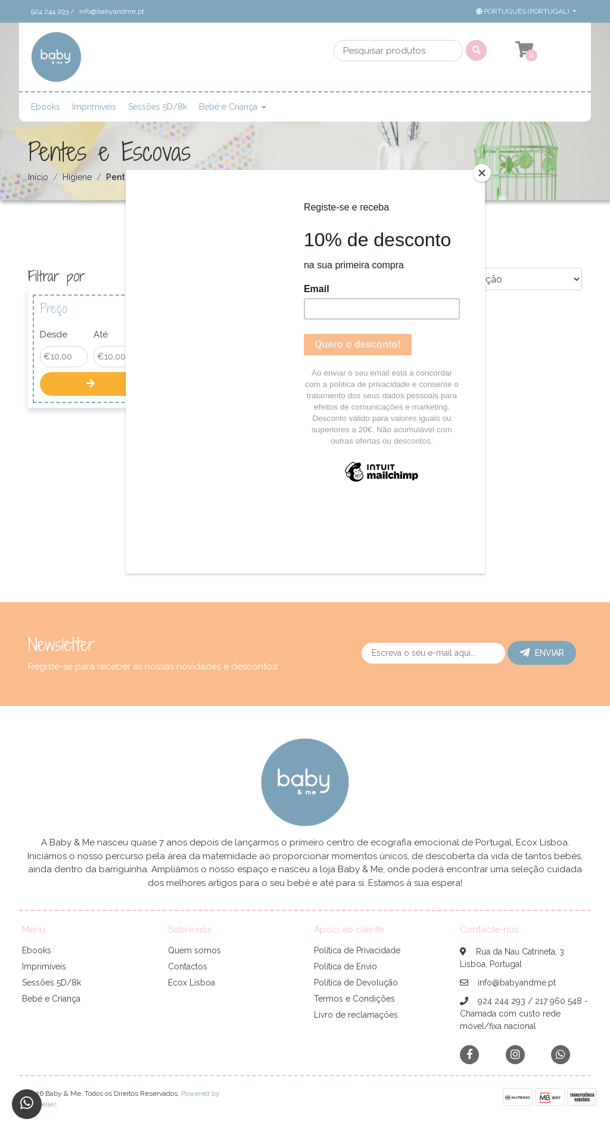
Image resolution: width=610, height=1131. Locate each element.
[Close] (482, 173)
